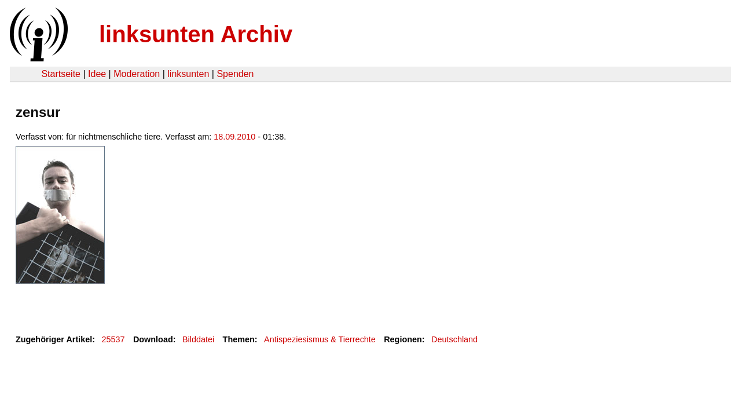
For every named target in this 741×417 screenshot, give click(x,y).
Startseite (60, 74)
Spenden (235, 74)
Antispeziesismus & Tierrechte (320, 339)
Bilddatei (198, 339)
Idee (97, 74)
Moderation (136, 74)
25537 (113, 339)
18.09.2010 (234, 136)
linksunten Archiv (195, 34)
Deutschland (454, 339)
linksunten (188, 74)
